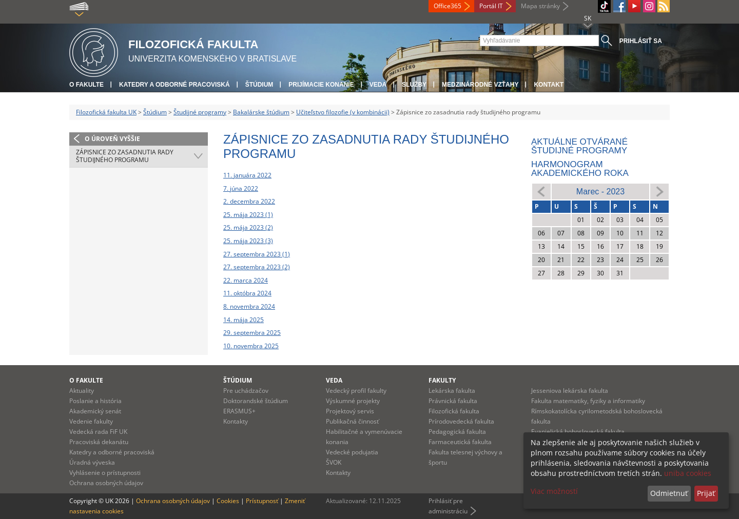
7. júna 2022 (240, 188)
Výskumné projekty (353, 400)
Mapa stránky (540, 6)
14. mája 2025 (243, 319)
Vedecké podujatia (352, 452)
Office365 (447, 6)
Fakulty (442, 380)
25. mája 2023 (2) (248, 227)
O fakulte (86, 84)
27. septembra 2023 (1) (256, 254)
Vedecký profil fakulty (356, 390)
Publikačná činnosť (352, 421)
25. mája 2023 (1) (248, 214)
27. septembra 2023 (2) (256, 267)
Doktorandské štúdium (255, 400)
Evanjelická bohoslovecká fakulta (578, 431)
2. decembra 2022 (249, 201)
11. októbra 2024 (247, 293)
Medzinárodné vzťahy (480, 84)
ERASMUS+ (239, 411)
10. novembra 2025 (251, 346)
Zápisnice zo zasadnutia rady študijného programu (124, 156)
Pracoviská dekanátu (98, 441)
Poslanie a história (95, 400)
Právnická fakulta (453, 400)
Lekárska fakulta (452, 390)
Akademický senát (95, 411)
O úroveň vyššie (112, 138)
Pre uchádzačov (245, 390)
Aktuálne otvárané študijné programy (579, 146)
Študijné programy (199, 112)
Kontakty (235, 421)
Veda (377, 84)
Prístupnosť (262, 500)
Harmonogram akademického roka (580, 168)
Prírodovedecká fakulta (461, 421)
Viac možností (554, 491)
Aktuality (81, 390)
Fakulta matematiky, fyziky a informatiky (588, 400)
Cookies (228, 500)
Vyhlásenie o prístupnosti (105, 472)
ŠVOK (333, 462)
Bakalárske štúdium (261, 112)
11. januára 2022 (247, 175)
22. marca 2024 (245, 280)
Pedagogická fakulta (457, 431)
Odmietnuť (669, 493)
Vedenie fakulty (91, 421)
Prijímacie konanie (321, 84)
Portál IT (491, 6)
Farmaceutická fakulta (460, 441)
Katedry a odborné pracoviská (174, 84)
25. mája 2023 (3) (248, 240)
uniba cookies (687, 473)
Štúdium (259, 84)
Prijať (706, 493)
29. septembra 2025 (252, 332)
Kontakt (548, 84)
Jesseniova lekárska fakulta (569, 390)
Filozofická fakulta (454, 411)
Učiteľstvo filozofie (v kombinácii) (343, 112)
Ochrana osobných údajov (106, 482)
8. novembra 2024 (249, 306)
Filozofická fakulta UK (106, 112)
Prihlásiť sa (640, 41)
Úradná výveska (92, 462)
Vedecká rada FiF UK (98, 431)
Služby (414, 84)
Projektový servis (350, 411)
